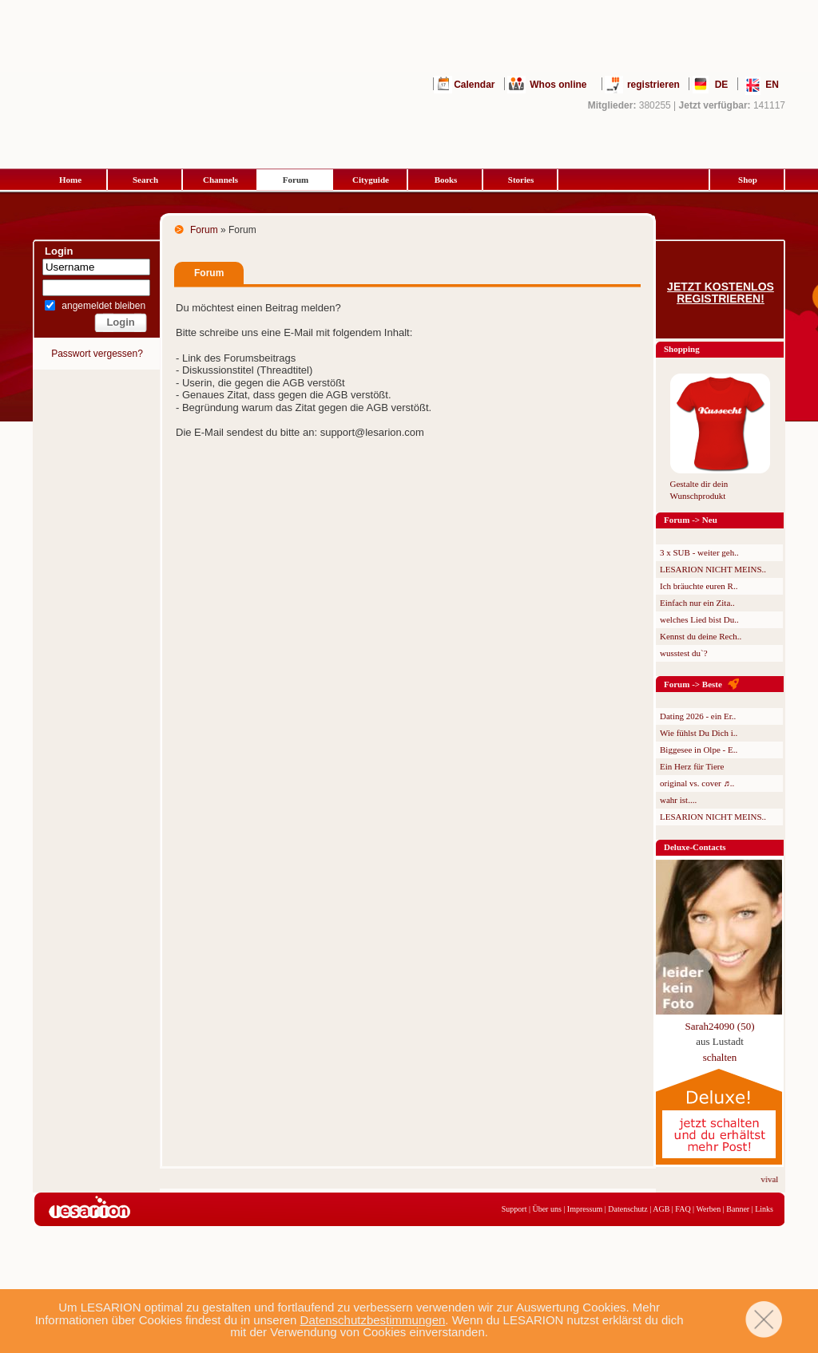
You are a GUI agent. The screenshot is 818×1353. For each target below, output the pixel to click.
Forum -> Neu (690, 519)
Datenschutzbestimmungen (373, 1320)
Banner (737, 1209)
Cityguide (370, 179)
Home (70, 179)
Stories (521, 179)
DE (722, 84)
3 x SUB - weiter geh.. (699, 552)
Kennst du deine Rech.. (700, 636)
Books (446, 179)
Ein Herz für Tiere (692, 766)
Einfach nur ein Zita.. (697, 602)
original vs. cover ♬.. (697, 783)
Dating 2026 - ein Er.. (698, 716)
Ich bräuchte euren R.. (698, 586)
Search (145, 179)
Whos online (558, 84)
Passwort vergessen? (97, 353)
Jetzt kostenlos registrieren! (720, 293)
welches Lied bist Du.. (699, 619)
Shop (747, 179)
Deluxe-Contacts (695, 847)
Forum (295, 179)
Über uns (546, 1209)
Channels (220, 179)
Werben (708, 1209)
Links (764, 1209)
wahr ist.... (678, 800)
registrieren (653, 84)
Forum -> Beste (693, 684)
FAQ (682, 1209)
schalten (720, 1057)
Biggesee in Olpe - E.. (698, 749)
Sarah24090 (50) (719, 1026)
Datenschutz (627, 1209)
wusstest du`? (684, 653)
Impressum (584, 1209)
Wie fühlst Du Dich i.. (698, 733)
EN (772, 84)
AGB (661, 1209)
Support (514, 1209)
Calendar (474, 84)
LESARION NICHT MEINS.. (713, 569)
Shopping (682, 349)
